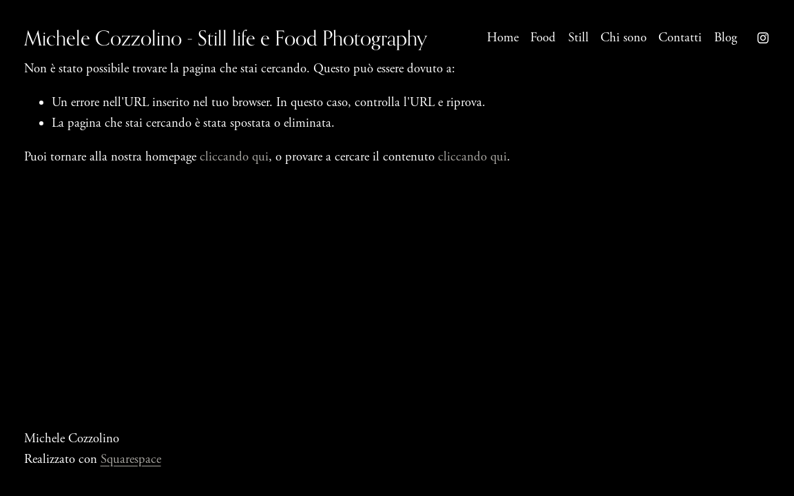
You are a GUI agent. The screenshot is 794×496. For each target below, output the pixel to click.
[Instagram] (763, 38)
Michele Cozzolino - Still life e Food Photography (225, 37)
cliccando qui (234, 157)
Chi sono (623, 38)
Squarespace (131, 459)
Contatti (680, 38)
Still (578, 38)
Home (503, 38)
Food (543, 38)
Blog (725, 38)
